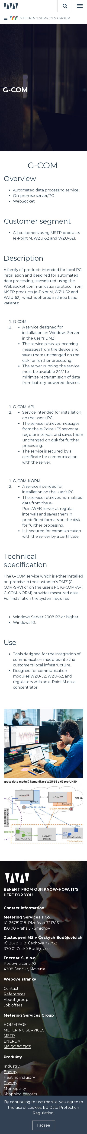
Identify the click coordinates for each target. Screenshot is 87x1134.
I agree (43, 1125)
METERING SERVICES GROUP (44, 18)
